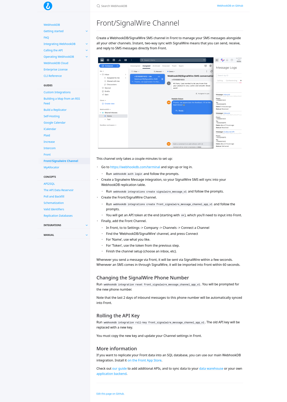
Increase (49, 142)
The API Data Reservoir (59, 190)
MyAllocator (51, 167)
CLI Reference (53, 76)
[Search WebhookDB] (143, 6)
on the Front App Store (144, 360)
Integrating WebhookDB (60, 44)
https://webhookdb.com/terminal (135, 167)
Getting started (54, 31)
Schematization (54, 203)
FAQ (46, 37)
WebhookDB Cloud (56, 63)
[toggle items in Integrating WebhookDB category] (87, 44)
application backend (111, 373)
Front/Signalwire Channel (61, 161)
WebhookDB (52, 25)
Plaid (47, 135)
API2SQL (49, 184)
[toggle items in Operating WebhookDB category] (87, 57)
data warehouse (211, 368)
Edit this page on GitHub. (110, 393)
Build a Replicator (55, 110)
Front (47, 154)
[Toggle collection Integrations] (87, 225)
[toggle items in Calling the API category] (87, 50)
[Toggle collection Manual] (87, 235)
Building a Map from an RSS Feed (62, 101)
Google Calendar (55, 122)
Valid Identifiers (54, 209)
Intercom (50, 148)
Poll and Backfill (54, 196)
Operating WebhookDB (59, 57)
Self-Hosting (52, 116)
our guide (119, 368)
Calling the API (53, 50)
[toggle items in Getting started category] (87, 31)
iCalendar (50, 129)
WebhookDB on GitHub (230, 5)
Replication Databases (58, 215)
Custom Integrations (57, 92)
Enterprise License (56, 69)
